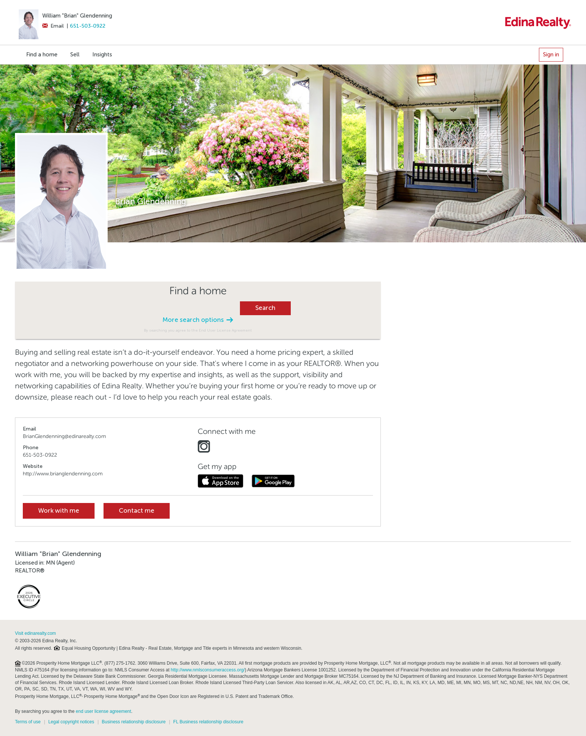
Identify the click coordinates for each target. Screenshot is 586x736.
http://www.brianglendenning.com (63, 473)
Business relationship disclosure (134, 721)
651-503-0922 (87, 26)
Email (53, 26)
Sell (75, 55)
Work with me (58, 510)
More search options (198, 319)
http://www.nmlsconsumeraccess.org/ (208, 670)
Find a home (42, 55)
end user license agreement (103, 711)
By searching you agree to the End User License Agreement (198, 330)
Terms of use (28, 721)
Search (265, 307)
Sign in (551, 55)
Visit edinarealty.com (35, 633)
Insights (102, 55)
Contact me (136, 510)
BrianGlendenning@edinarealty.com (64, 436)
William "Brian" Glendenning (77, 16)
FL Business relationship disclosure (208, 721)
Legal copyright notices (71, 721)
